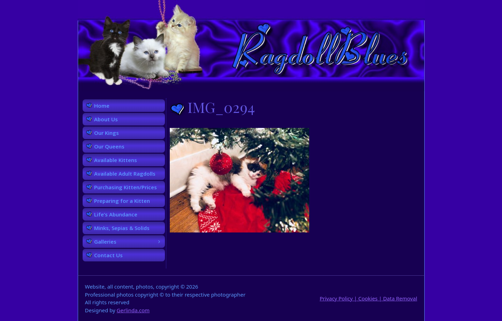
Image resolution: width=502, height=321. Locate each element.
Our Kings (106, 132)
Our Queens (109, 146)
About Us (106, 119)
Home (101, 105)
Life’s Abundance (115, 214)
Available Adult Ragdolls (124, 173)
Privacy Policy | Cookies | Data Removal (368, 298)
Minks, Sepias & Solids (122, 227)
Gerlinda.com (133, 310)
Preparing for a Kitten (122, 200)
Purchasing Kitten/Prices (125, 187)
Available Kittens (115, 159)
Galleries (129, 241)
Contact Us (108, 255)
